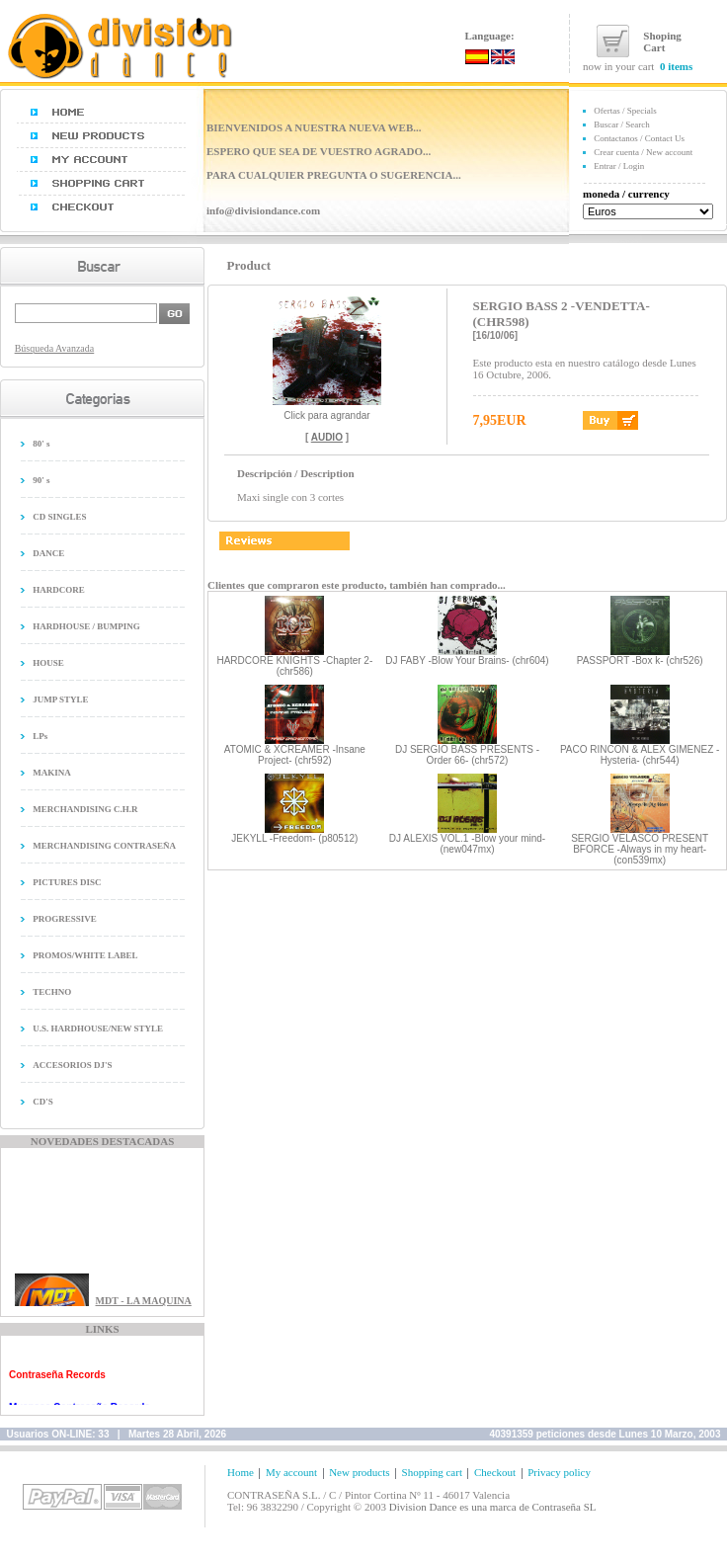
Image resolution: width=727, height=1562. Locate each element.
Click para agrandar (327, 411)
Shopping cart (432, 1472)
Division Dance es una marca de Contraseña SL (493, 1507)
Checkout (495, 1472)
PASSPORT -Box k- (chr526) (640, 660)
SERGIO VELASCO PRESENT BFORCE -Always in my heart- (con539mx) (639, 849)
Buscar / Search (621, 124)
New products (359, 1472)
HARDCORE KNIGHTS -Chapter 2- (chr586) (294, 666)
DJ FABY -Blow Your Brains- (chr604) (466, 660)
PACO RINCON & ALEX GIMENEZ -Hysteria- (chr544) (640, 755)
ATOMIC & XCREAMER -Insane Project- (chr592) (294, 755)
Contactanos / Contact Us (639, 138)
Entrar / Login (619, 166)
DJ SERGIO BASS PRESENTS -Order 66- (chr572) (467, 755)
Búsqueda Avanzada (55, 348)
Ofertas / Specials (625, 111)
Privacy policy (559, 1472)
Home (240, 1472)
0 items (676, 66)
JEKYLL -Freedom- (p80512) (294, 838)
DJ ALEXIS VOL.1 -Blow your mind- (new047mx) (467, 844)
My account (291, 1472)
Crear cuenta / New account (643, 152)
